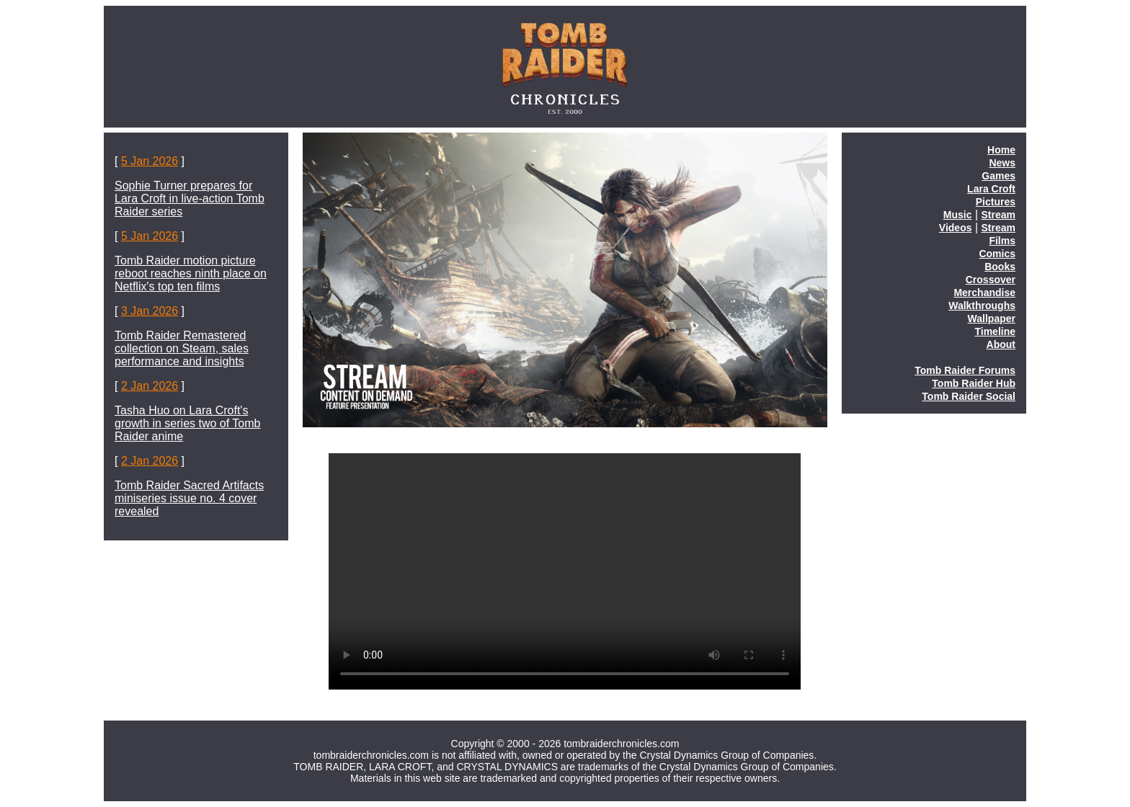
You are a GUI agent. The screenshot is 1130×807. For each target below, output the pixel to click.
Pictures (995, 202)
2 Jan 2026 (149, 386)
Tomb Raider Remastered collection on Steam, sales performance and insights (182, 348)
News (1002, 163)
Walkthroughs (981, 305)
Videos (955, 227)
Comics (997, 253)
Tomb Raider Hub (973, 383)
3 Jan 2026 (149, 311)
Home (1001, 150)
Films (1002, 240)
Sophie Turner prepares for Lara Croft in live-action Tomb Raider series (189, 198)
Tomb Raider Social (968, 396)
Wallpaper (991, 318)
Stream (998, 214)
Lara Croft (991, 189)
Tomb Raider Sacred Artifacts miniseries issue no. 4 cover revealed (189, 498)
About (1001, 344)
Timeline (994, 331)
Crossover (990, 279)
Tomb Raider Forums (965, 370)
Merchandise (984, 292)
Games (998, 176)
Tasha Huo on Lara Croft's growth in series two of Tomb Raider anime (187, 423)
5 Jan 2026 (149, 161)
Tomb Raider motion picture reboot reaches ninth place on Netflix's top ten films (191, 273)
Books (999, 266)
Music (957, 214)
